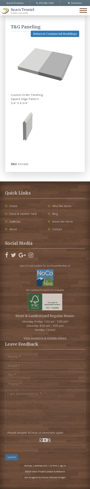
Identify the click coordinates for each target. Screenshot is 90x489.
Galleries (12, 221)
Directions (75, 3)
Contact (55, 229)
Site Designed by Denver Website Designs (45, 477)
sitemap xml (40, 465)
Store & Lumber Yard (21, 213)
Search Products (14, 3)
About (11, 229)
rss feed (53, 465)
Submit (11, 457)
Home (11, 206)
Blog (53, 213)
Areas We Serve (60, 221)
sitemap (28, 465)
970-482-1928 (44, 3)
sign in (63, 465)
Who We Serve (59, 206)
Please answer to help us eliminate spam (34, 432)
